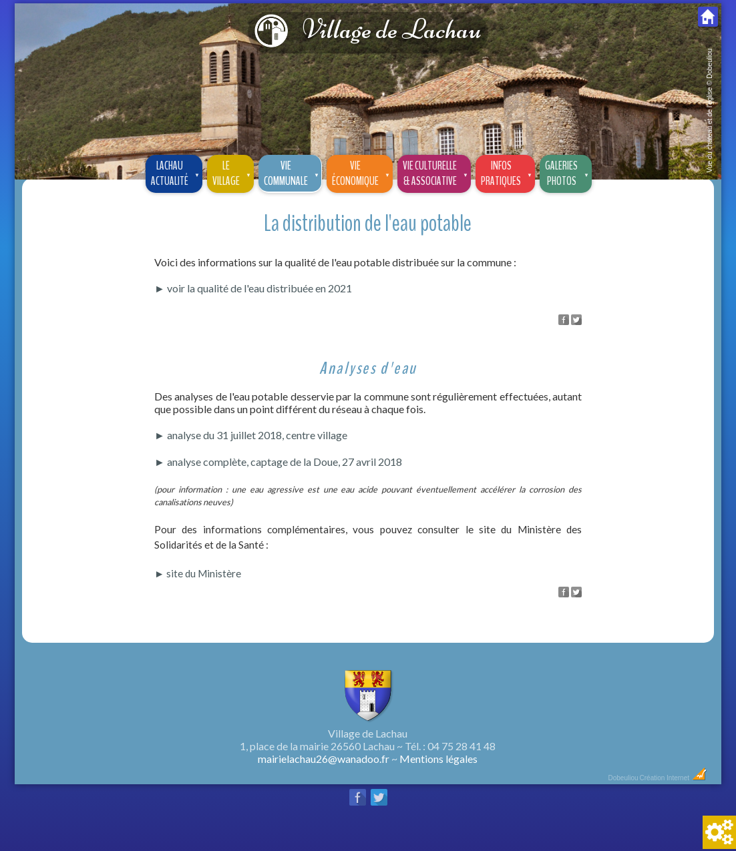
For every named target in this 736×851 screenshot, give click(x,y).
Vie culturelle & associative (436, 172)
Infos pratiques (507, 172)
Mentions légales (438, 758)
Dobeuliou (623, 778)
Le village (232, 172)
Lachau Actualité (176, 172)
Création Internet (673, 778)
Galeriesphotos (568, 172)
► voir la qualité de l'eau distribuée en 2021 (253, 288)
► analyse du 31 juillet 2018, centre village (250, 435)
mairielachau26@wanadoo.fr (323, 758)
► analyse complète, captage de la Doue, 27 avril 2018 (278, 461)
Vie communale (292, 172)
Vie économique (362, 172)
